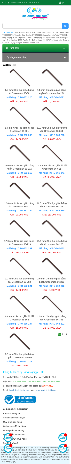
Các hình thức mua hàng (14, 439)
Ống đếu (25, 450)
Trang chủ (12, 48)
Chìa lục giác (18, 448)
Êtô (16, 450)
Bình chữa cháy (45, 457)
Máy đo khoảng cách (32, 455)
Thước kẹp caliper (21, 457)
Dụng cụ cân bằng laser (50, 455)
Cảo (31, 448)
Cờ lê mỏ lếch (39, 448)
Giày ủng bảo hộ (42, 459)
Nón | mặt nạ (56, 457)
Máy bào (41, 450)
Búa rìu (27, 448)
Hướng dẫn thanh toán (13, 434)
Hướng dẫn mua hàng (13, 430)
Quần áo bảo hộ (17, 459)
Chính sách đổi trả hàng (14, 426)
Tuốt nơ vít (33, 450)
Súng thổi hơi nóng (48, 452)
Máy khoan (29, 452)
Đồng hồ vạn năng (18, 455)
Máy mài (37, 452)
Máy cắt (47, 450)
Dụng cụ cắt (50, 448)
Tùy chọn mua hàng (16, 57)
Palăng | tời (59, 459)
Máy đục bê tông (19, 452)
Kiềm (20, 450)
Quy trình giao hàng (12, 422)
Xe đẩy (66, 459)
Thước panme (33, 457)
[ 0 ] (63, 2)
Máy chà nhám (56, 450)
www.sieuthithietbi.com (46, 390)
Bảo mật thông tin (11, 413)
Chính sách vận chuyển (14, 417)
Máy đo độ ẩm (8, 457)
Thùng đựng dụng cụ (8, 462)
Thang (8, 459)
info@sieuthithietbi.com (19, 390)
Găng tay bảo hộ (30, 459)
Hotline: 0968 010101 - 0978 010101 (25, 3)
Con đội (52, 459)
